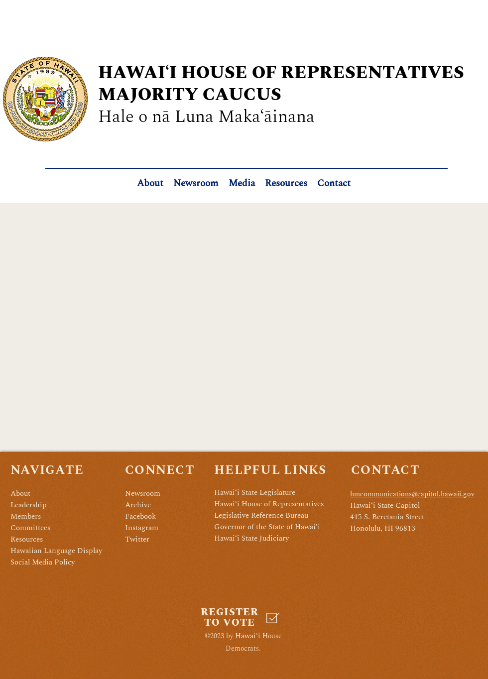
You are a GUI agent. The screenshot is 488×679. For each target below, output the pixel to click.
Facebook (140, 516)
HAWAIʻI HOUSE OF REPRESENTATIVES (281, 73)
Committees (30, 528)
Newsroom (142, 493)
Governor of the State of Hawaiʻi (267, 527)
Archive (138, 505)
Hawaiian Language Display (56, 551)
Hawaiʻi (247, 636)
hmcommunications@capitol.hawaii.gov (412, 494)
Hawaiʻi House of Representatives (269, 504)
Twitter (137, 539)
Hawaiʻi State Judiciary (251, 538)
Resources (26, 539)
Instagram (141, 528)
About (20, 493)
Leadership (28, 505)
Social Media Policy (42, 562)
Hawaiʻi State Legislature (254, 492)
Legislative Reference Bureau (261, 515)
